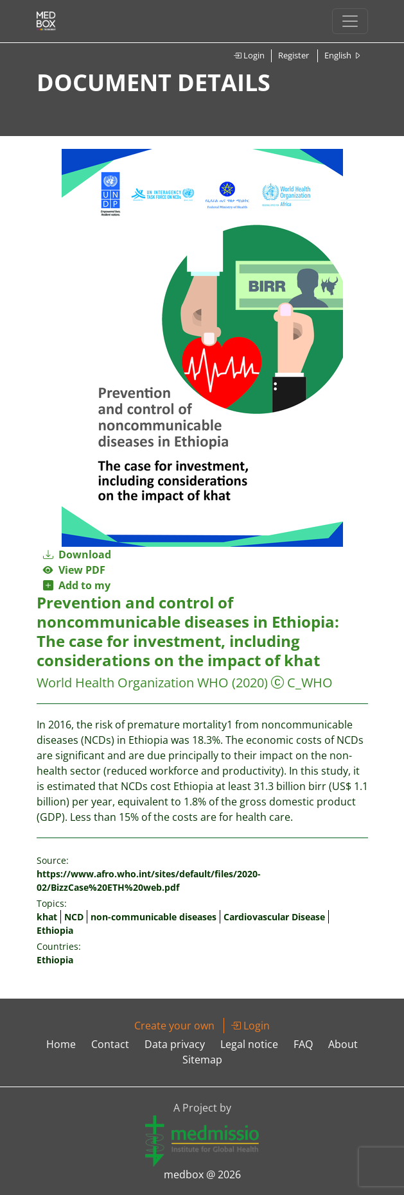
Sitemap (202, 1060)
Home (61, 1044)
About (343, 1044)
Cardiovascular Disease (274, 917)
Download (77, 554)
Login (249, 55)
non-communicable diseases (153, 917)
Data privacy (175, 1044)
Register (293, 55)
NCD (73, 917)
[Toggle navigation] (350, 21)
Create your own (174, 1026)
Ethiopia (55, 930)
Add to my (76, 585)
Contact (110, 1044)
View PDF (74, 570)
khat (47, 917)
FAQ (303, 1044)
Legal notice (249, 1044)
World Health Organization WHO (133, 682)
